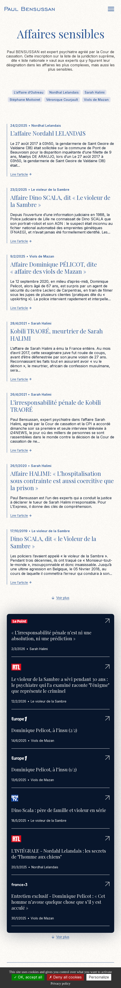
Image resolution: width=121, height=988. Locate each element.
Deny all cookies (65, 977)
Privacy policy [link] (60, 983)
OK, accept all (28, 977)
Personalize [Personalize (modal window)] (99, 977)
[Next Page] (60, 598)
